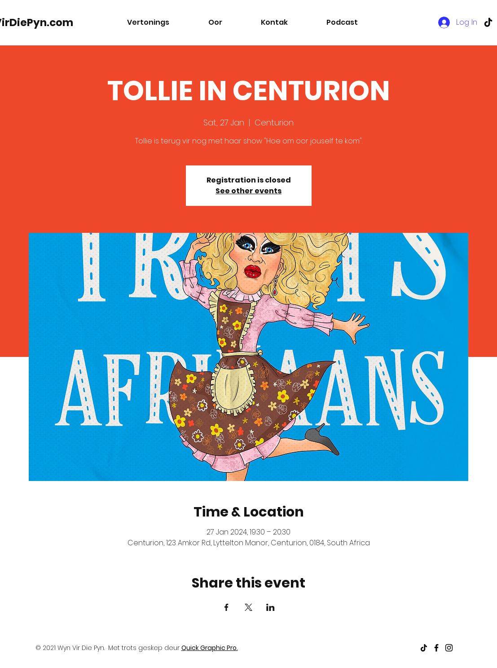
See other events (248, 191)
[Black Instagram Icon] (449, 648)
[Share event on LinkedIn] (270, 607)
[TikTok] (488, 22)
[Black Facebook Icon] (436, 648)
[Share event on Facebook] (226, 607)
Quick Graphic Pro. (209, 647)
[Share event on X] (248, 607)
